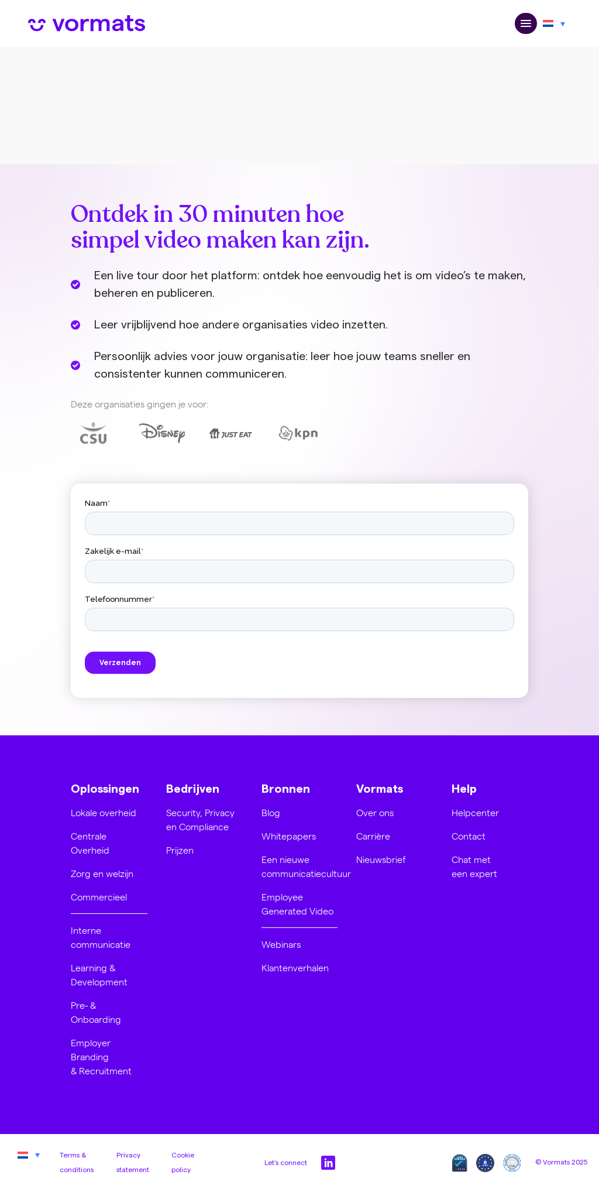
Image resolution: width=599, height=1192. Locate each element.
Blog (270, 812)
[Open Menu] (526, 24)
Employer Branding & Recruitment (101, 1056)
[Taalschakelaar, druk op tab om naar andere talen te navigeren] (554, 23)
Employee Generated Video (297, 903)
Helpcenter (475, 812)
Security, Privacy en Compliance (200, 819)
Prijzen (180, 850)
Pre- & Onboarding (96, 1012)
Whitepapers (288, 836)
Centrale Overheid (90, 843)
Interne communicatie (100, 937)
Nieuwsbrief (381, 859)
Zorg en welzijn (102, 873)
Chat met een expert (474, 866)
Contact (469, 836)
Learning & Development (99, 974)
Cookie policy (182, 1163)
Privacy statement (132, 1163)
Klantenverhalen (295, 967)
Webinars (281, 944)
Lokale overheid (103, 812)
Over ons (375, 812)
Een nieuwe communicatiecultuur (306, 866)
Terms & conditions (77, 1163)
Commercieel (99, 896)
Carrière (373, 836)
